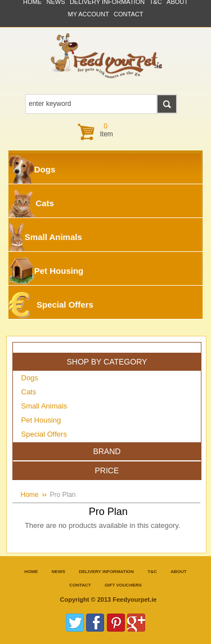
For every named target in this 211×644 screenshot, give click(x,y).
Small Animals (45, 237)
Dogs (31, 170)
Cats (31, 203)
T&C (151, 571)
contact (128, 14)
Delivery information (106, 571)
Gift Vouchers (123, 585)
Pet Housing (45, 271)
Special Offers (50, 305)
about (178, 571)
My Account (88, 14)
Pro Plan (63, 495)
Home (30, 495)
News (58, 571)
